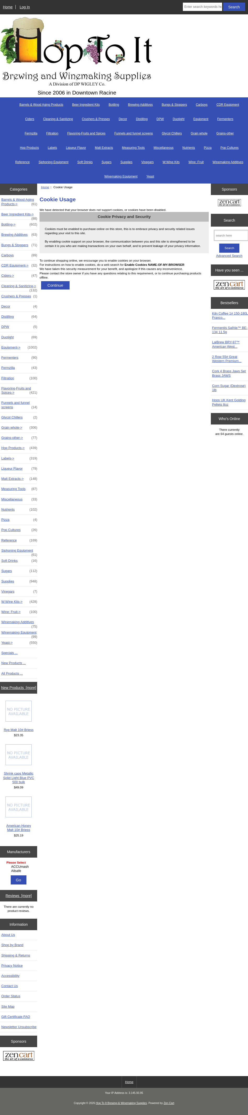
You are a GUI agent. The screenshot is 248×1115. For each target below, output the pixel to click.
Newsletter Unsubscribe (19, 1027)
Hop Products (29, 148)
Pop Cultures (230, 148)
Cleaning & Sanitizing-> (19, 287)
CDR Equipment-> (19, 265)
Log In (25, 7)
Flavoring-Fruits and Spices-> (19, 390)
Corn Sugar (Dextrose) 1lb (229, 388)
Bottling (114, 105)
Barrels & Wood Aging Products (41, 105)
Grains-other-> (19, 438)
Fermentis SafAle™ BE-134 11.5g (229, 330)
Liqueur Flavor (76, 148)
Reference (22, 162)
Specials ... (9, 653)
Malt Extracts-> (19, 479)
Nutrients (188, 148)
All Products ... (12, 673)
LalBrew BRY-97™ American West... (226, 344)
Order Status (10, 996)
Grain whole (199, 133)
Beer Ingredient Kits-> (19, 215)
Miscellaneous (163, 148)
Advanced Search (229, 256)
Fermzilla (31, 133)
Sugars (106, 162)
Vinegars (147, 162)
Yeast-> (19, 643)
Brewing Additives (140, 105)
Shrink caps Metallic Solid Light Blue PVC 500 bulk (18, 764)
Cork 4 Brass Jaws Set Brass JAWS (229, 373)
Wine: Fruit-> (19, 612)
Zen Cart (169, 1103)
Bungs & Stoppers (174, 105)
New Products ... (13, 663)
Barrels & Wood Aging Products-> (19, 202)
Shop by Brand (12, 945)
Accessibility (10, 976)
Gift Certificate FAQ (15, 1017)
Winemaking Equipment (121, 176)
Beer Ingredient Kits (86, 105)
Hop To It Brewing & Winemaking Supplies (121, 1103)
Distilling (142, 119)
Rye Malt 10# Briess (18, 716)
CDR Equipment (227, 105)
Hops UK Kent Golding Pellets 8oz (229, 402)
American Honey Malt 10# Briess (18, 814)
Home (8, 7)
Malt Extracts (104, 148)
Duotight (178, 119)
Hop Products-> (19, 448)
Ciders (29, 119)
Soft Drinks (85, 162)
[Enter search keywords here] (202, 7)
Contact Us (9, 986)
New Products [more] (18, 688)
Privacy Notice (11, 965)
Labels (52, 148)
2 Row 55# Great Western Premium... (226, 359)
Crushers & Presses (96, 119)
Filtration (52, 133)
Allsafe (19, 871)
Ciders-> (19, 276)
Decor (123, 119)
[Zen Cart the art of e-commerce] (18, 1056)
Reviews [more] (18, 896)
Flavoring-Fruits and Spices (86, 133)
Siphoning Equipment (53, 162)
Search (229, 220)
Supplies (126, 162)
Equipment (200, 119)
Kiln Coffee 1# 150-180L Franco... (230, 315)
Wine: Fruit (196, 162)
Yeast (150, 176)
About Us (8, 935)
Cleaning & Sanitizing (58, 119)
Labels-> (19, 458)
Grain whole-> (19, 428)
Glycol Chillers (172, 133)
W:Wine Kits (170, 162)
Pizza (207, 148)
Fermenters (225, 119)
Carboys (202, 105)
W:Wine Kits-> (19, 602)
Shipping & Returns (15, 955)
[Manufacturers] (19, 867)
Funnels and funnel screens (133, 133)
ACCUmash (19, 867)
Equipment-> (19, 347)
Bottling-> (19, 224)
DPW (160, 119)
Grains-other (225, 133)
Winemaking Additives (228, 162)
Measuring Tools (133, 148)
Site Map (7, 1006)
